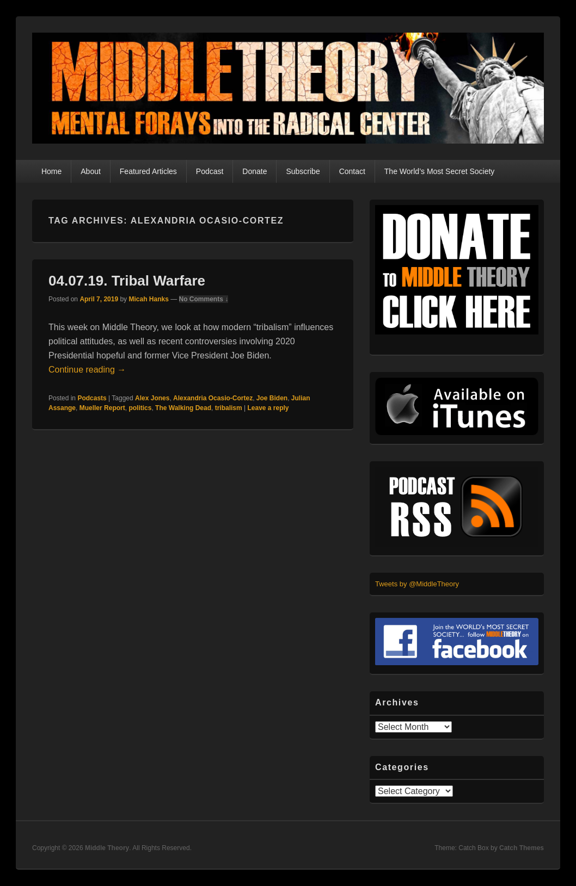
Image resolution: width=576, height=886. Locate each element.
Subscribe (303, 171)
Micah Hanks (148, 299)
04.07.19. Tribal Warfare (126, 280)
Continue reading (87, 369)
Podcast (210, 171)
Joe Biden (271, 398)
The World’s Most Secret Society (439, 171)
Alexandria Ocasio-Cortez (213, 398)
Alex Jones (152, 398)
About (91, 171)
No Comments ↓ (204, 299)
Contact (352, 171)
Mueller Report (102, 408)
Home (51, 171)
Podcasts (91, 398)
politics (139, 408)
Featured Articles (148, 171)
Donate (254, 171)
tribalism (228, 408)
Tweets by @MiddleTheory (417, 584)
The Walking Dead (183, 408)
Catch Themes (521, 848)
